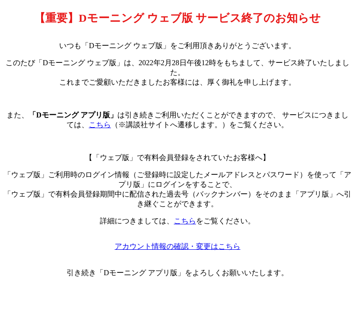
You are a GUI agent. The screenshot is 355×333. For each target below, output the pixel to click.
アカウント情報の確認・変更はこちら (177, 246)
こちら (100, 125)
